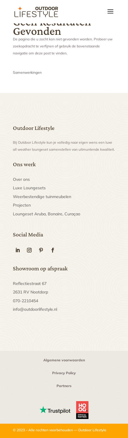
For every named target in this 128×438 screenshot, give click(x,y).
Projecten (22, 205)
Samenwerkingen (27, 72)
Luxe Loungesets (29, 187)
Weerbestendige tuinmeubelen (42, 196)
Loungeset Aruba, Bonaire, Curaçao (46, 214)
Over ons (21, 179)
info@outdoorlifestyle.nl (35, 309)
